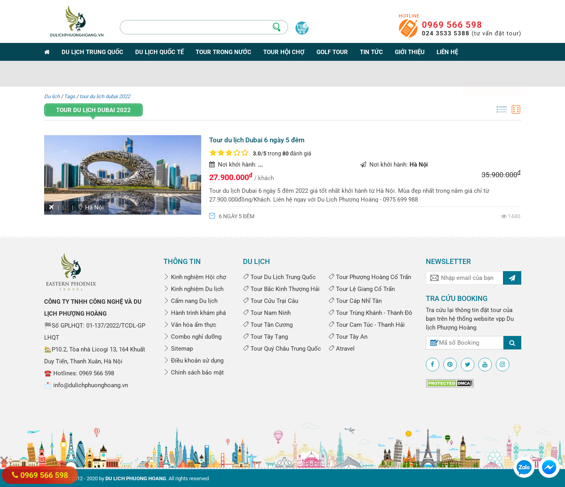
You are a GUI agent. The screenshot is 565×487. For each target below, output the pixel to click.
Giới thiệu (410, 52)
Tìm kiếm (492, 75)
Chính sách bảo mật (193, 372)
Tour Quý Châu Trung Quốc (282, 348)
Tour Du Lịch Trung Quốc (279, 277)
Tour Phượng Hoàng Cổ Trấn (369, 277)
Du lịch (52, 96)
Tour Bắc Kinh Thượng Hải (281, 289)
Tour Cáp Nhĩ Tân (355, 301)
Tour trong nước (223, 52)
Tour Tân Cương (268, 324)
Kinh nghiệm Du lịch (193, 289)
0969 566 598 (452, 25)
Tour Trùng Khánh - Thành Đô (370, 312)
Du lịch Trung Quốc (92, 52)
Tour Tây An (347, 336)
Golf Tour (332, 52)
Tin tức (371, 52)
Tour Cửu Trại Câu (270, 301)
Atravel (341, 348)
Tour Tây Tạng (265, 336)
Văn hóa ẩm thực (189, 324)
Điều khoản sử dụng (193, 360)
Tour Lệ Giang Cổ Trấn (361, 289)
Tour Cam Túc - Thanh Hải (366, 324)
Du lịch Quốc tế (159, 52)
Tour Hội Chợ (284, 52)
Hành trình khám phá (194, 312)
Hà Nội (91, 207)
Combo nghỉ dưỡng (192, 336)
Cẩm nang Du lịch (190, 301)
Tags (69, 96)
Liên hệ (447, 52)
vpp (500, 318)
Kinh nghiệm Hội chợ (194, 277)
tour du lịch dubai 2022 (105, 96)
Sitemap (178, 348)
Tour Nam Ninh (267, 312)
